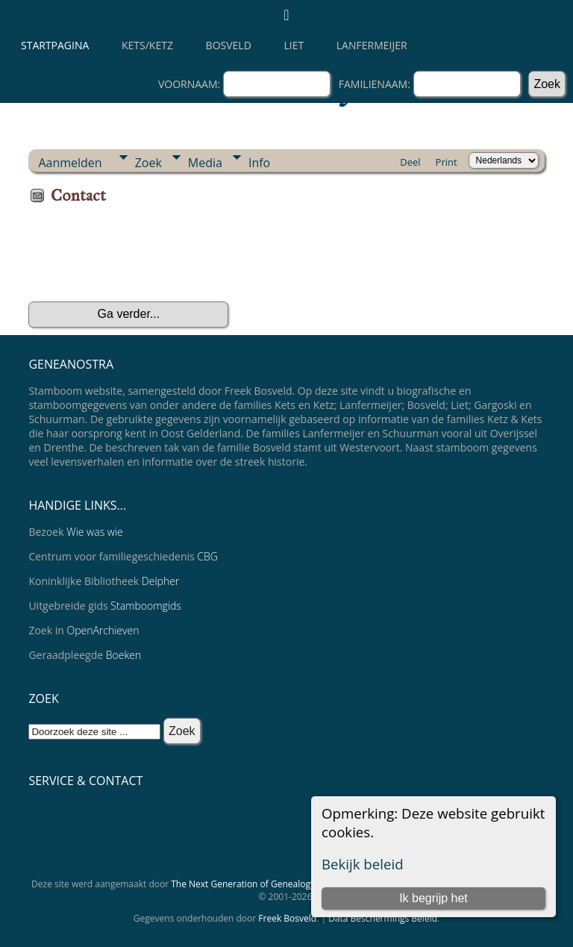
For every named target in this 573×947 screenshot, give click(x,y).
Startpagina (55, 45)
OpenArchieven (102, 630)
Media (205, 162)
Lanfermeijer (371, 45)
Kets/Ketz (147, 45)
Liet (294, 45)
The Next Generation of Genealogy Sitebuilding (268, 884)
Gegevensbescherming (81, 832)
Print (446, 162)
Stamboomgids (145, 605)
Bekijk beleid (363, 863)
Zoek (148, 162)
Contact (46, 807)
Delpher (160, 581)
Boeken (123, 655)
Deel (410, 162)
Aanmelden (69, 162)
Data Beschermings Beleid (382, 918)
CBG (207, 556)
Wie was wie (94, 532)
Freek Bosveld (287, 918)
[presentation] (141, 258)
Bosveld (228, 45)
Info (259, 162)
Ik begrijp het (433, 898)
